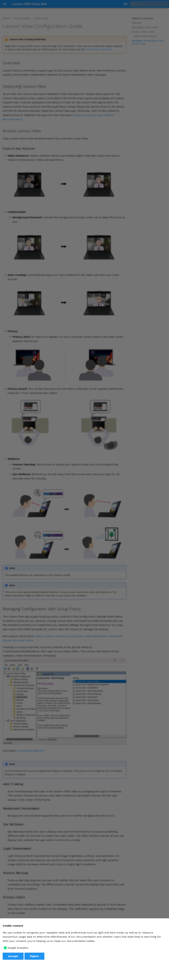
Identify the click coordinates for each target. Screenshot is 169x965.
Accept (13, 956)
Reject (34, 956)
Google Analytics (18, 947)
